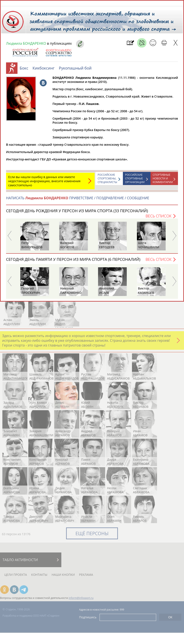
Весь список (158, 218)
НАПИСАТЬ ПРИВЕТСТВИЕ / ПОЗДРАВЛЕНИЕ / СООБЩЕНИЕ (77, 200)
